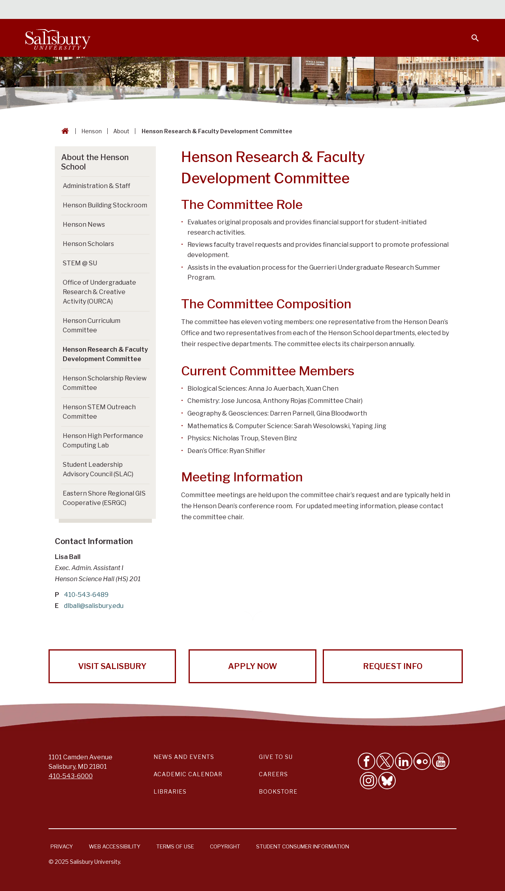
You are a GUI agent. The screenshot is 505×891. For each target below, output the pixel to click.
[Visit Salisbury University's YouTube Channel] (440, 761)
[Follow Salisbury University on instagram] (368, 780)
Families (392, 10)
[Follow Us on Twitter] (385, 761)
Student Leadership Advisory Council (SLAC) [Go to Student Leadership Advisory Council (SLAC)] (98, 469)
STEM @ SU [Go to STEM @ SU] (80, 263)
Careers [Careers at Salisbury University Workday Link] (273, 774)
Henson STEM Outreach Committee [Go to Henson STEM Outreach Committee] (99, 411)
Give (464, 10)
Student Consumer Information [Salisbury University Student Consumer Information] (302, 846)
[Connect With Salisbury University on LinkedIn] (403, 761)
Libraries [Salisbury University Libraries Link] (170, 791)
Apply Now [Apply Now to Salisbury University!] (252, 666)
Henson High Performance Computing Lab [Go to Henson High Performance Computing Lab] (103, 440)
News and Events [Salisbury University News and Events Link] (183, 756)
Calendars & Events (244, 10)
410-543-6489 (86, 594)
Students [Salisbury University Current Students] (298, 10)
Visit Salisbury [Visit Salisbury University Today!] (112, 666)
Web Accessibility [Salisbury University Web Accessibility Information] (114, 846)
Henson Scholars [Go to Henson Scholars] (88, 244)
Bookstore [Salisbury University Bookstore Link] (278, 791)
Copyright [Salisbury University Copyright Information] (225, 846)
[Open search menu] (470, 33)
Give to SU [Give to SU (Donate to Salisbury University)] (276, 756)
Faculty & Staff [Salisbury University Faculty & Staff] (346, 10)
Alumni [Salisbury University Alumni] (426, 10)
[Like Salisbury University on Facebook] (366, 761)
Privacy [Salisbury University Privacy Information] (61, 846)
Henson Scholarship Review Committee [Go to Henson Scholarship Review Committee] (105, 383)
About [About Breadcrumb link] (121, 131)
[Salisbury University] (58, 38)
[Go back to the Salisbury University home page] (63, 131)
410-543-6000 (71, 776)
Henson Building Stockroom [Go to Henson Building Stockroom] (105, 205)
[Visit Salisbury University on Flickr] (422, 761)
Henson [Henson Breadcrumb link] (91, 131)
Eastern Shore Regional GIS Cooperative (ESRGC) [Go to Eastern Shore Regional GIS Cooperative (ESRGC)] (104, 498)
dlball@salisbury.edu (93, 606)
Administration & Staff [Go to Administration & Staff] (96, 186)
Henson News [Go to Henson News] (84, 224)
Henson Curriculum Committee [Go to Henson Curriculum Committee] (91, 325)
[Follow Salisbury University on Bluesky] (387, 780)
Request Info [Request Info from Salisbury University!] (393, 666)
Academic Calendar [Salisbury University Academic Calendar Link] (188, 774)
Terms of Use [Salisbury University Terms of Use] (175, 846)
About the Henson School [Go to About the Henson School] (95, 162)
